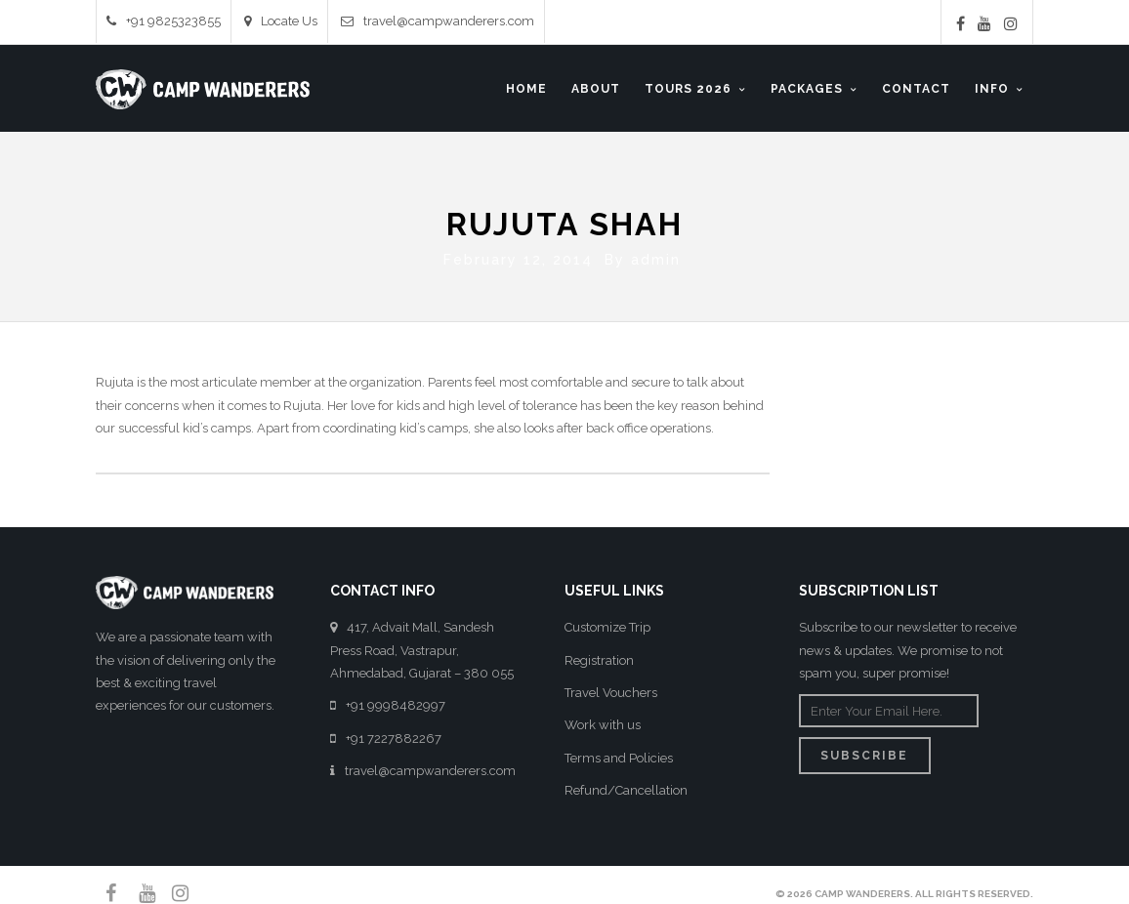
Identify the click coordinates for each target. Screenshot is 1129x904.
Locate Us (280, 21)
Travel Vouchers (610, 688)
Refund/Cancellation (626, 786)
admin (656, 256)
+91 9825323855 (163, 21)
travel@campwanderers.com (437, 21)
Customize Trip (607, 623)
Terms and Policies (618, 753)
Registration (599, 655)
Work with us (602, 721)
